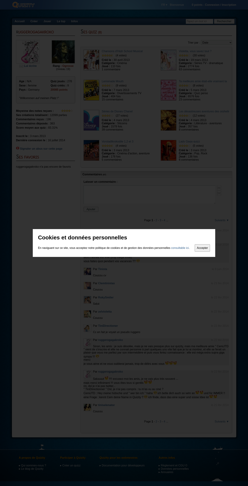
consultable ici (180, 247)
